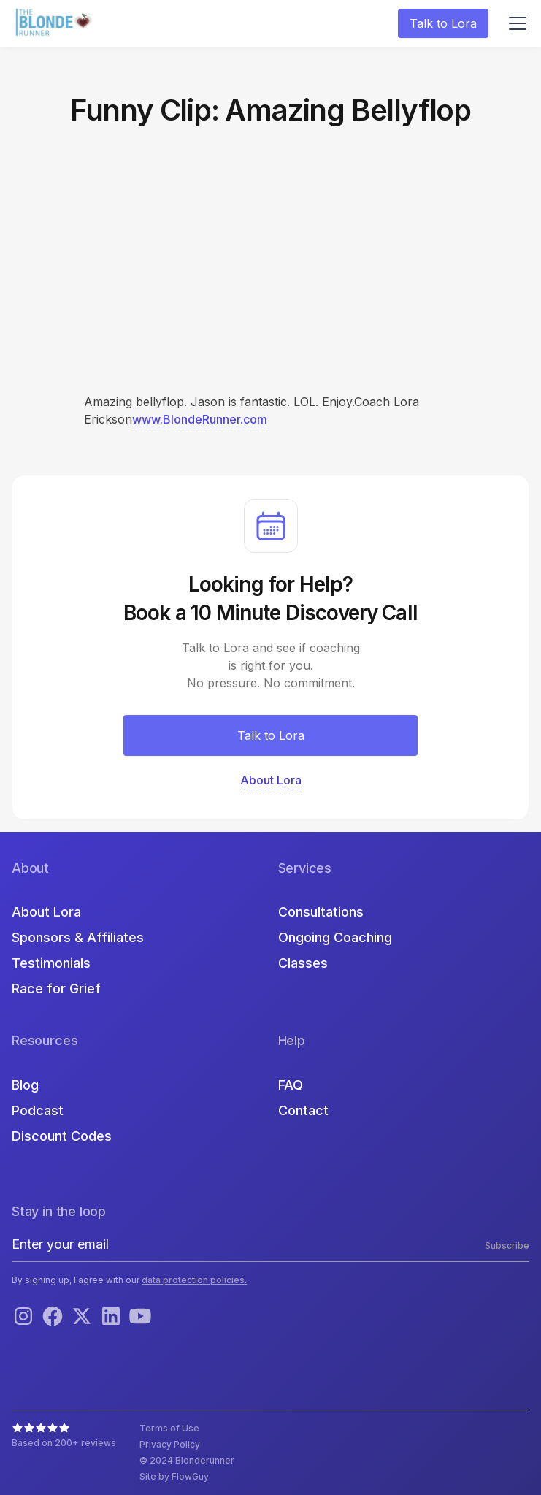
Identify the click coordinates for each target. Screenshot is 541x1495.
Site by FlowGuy (174, 1476)
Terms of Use (169, 1428)
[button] (514, 23)
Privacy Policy (169, 1444)
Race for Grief (56, 988)
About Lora (46, 911)
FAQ (290, 1085)
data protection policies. (194, 1279)
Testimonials (51, 963)
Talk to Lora (443, 23)
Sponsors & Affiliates (78, 937)
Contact (303, 1110)
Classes (303, 963)
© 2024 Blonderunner (186, 1460)
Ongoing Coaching (335, 937)
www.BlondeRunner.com (199, 419)
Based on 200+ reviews (64, 1442)
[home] (55, 24)
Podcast (38, 1110)
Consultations (321, 911)
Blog (25, 1085)
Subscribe (507, 1245)
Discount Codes (62, 1136)
